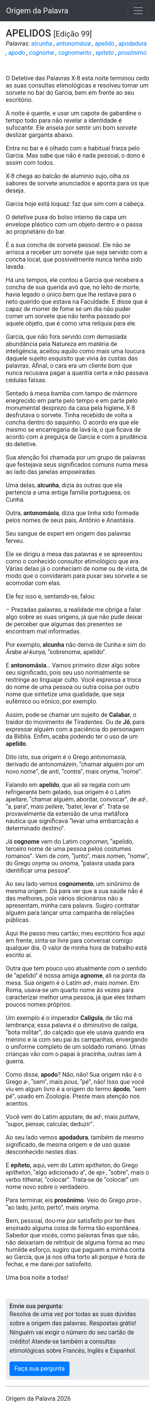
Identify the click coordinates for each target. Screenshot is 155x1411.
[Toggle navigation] (138, 10)
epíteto (105, 52)
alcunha (41, 43)
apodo (16, 52)
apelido (105, 43)
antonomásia (73, 43)
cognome (41, 52)
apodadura (132, 43)
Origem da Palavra (37, 10)
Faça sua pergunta (40, 1368)
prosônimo (132, 52)
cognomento (74, 52)
